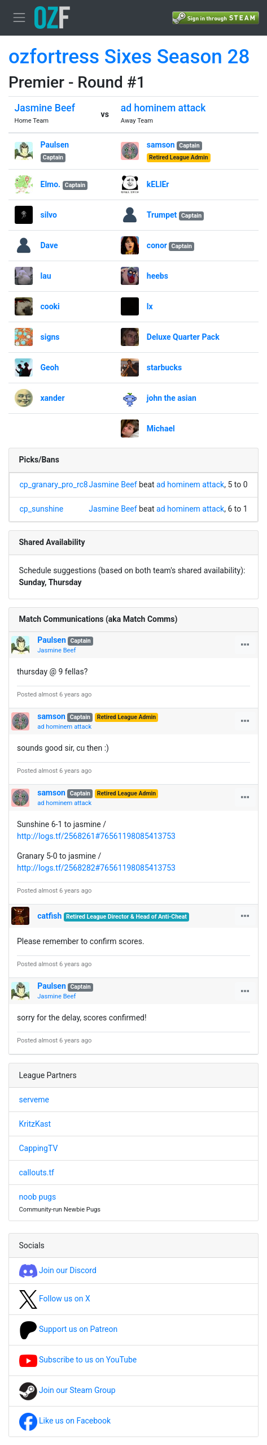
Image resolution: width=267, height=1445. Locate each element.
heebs (157, 275)
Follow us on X (54, 1298)
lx (150, 306)
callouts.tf (36, 1172)
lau (46, 275)
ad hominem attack (163, 108)
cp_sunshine (42, 508)
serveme (34, 1099)
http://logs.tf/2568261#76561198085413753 (96, 836)
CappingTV (38, 1148)
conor (157, 245)
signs (50, 336)
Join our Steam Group (67, 1390)
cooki (50, 306)
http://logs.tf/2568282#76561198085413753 (96, 867)
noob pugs (37, 1196)
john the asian (171, 398)
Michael (161, 428)
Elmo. (51, 184)
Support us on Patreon (68, 1329)
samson (161, 144)
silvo (49, 214)
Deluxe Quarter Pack (183, 336)
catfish (49, 915)
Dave (49, 245)
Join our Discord (58, 1270)
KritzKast (35, 1123)
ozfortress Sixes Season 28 (129, 56)
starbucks (164, 367)
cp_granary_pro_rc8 (54, 484)
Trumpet (162, 214)
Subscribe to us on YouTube (78, 1359)
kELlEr (158, 184)
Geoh (50, 367)
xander (53, 398)
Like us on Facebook (65, 1420)
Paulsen (55, 144)
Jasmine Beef (45, 108)
